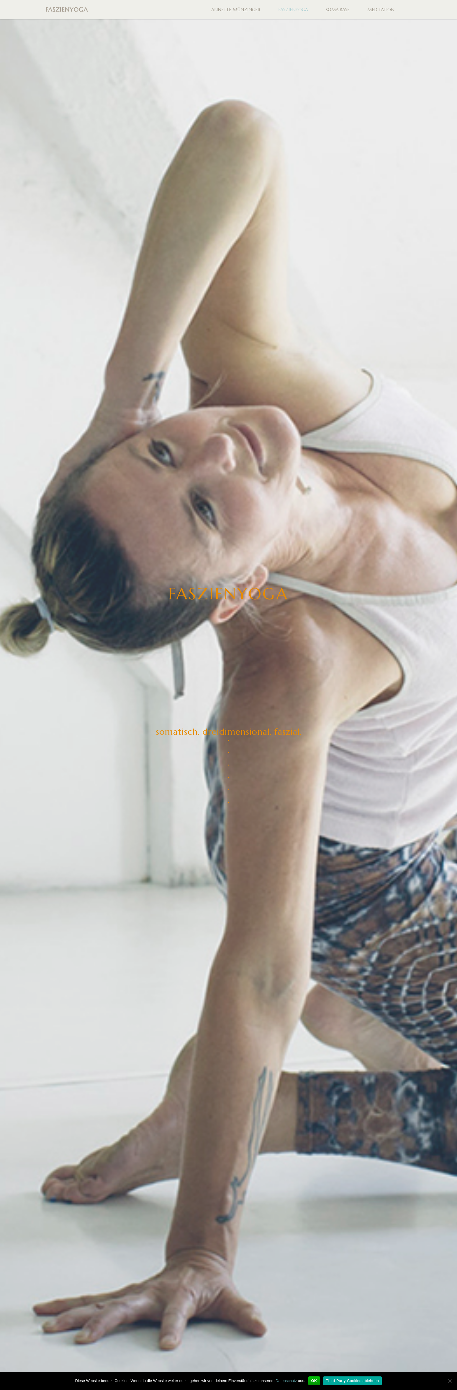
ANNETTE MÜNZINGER (236, 9)
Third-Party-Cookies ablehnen (352, 1380)
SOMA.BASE (338, 9)
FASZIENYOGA (293, 9)
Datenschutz (286, 1380)
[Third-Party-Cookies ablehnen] (450, 1381)
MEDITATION (380, 9)
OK (314, 1380)
